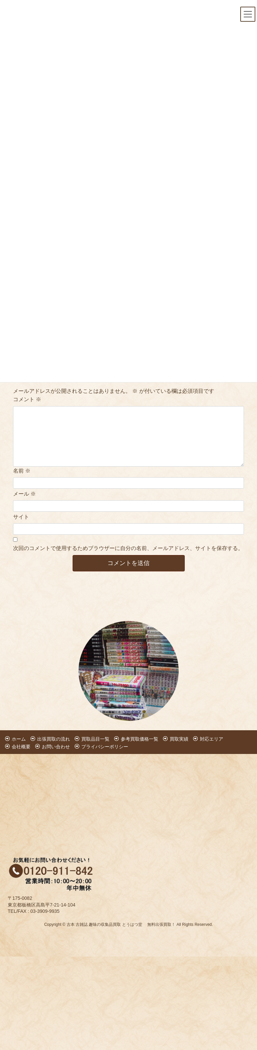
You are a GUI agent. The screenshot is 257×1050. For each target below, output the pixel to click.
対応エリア (211, 739)
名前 (21, 471)
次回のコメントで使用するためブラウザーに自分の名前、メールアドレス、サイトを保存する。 (128, 548)
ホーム (19, 739)
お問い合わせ (56, 746)
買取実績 (179, 739)
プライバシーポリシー (104, 746)
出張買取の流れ (53, 739)
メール (24, 494)
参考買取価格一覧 (139, 739)
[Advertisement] (48, 796)
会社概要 (21, 746)
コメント (27, 399)
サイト (21, 517)
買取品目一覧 (95, 739)
